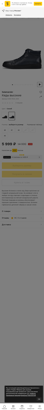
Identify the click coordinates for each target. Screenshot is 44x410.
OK (39, 399)
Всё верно (17, 15)
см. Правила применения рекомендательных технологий (21, 394)
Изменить (9, 15)
